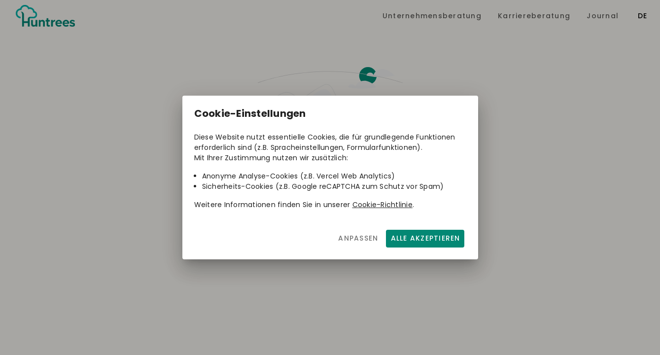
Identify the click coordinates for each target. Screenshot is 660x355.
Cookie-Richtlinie (382, 205)
